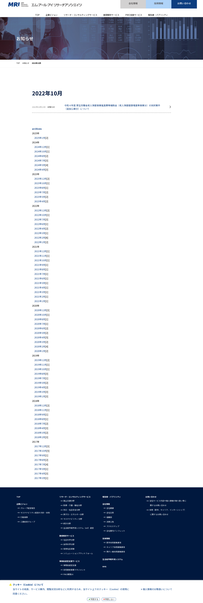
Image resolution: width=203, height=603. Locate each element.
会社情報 (133, 3)
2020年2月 (39, 346)
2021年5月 (39, 283)
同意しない (108, 599)
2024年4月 (39, 169)
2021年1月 (39, 301)
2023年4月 (39, 201)
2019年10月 (40, 369)
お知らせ (25, 63)
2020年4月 (39, 337)
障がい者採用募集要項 (115, 551)
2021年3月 (39, 292)
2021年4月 (39, 287)
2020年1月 (39, 351)
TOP (37, 14)
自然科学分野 (68, 544)
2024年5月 (39, 165)
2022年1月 (39, 242)
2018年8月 (39, 419)
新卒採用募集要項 (113, 542)
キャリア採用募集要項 (115, 547)
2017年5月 (39, 469)
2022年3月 (39, 233)
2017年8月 (39, 460)
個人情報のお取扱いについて (156, 589)
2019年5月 (39, 382)
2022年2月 (39, 237)
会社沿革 (110, 512)
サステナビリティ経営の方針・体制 (35, 512)
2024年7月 (39, 160)
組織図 (109, 517)
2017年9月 (39, 455)
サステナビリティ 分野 (72, 519)
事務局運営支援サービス (69, 561)
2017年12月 (40, 446)
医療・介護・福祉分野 (72, 505)
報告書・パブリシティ (158, 14)
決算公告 (110, 521)
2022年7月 (39, 219)
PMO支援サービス (133, 14)
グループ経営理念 (27, 508)
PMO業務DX (68, 574)
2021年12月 (40, 251)
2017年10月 (40, 450)
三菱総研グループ (27, 521)
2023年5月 (39, 196)
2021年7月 (39, 274)
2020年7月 (39, 323)
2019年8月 (39, 373)
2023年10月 (40, 183)
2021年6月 (39, 278)
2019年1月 (39, 396)
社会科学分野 (68, 540)
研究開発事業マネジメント (74, 569)
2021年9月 (39, 264)
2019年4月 (39, 387)
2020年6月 (39, 328)
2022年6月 (39, 224)
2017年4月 (39, 473)
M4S (104, 566)
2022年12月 (40, 210)
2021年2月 (39, 296)
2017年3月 (39, 478)
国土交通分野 (68, 500)
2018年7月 (39, 423)
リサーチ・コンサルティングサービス (80, 14)
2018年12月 (40, 405)
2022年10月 (40, 215)
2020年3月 (39, 342)
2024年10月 (40, 151)
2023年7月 (39, 192)
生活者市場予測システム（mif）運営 (78, 528)
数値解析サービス (111, 14)
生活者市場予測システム (112, 559)
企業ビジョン (52, 14)
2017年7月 (39, 464)
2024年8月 (39, 156)
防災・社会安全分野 (71, 509)
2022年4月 (39, 228)
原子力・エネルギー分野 (73, 514)
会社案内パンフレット (115, 530)
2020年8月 (39, 319)
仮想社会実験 (68, 548)
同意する (93, 599)
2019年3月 (39, 391)
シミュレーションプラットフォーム (78, 553)
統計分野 (67, 523)
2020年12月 (40, 310)
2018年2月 (39, 437)
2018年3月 (39, 432)
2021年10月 (40, 260)
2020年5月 (39, 333)
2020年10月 (40, 314)
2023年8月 (39, 187)
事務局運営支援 (69, 565)
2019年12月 (40, 360)
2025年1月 (39, 137)
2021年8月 (39, 269)
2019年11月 (40, 364)
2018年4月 (39, 428)
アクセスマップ (112, 526)
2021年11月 (40, 255)
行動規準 (24, 517)
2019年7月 (39, 378)
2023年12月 (40, 178)
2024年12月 (40, 147)
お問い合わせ (184, 3)
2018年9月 (39, 414)
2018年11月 (40, 410)
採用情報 (158, 3)
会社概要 (110, 508)
